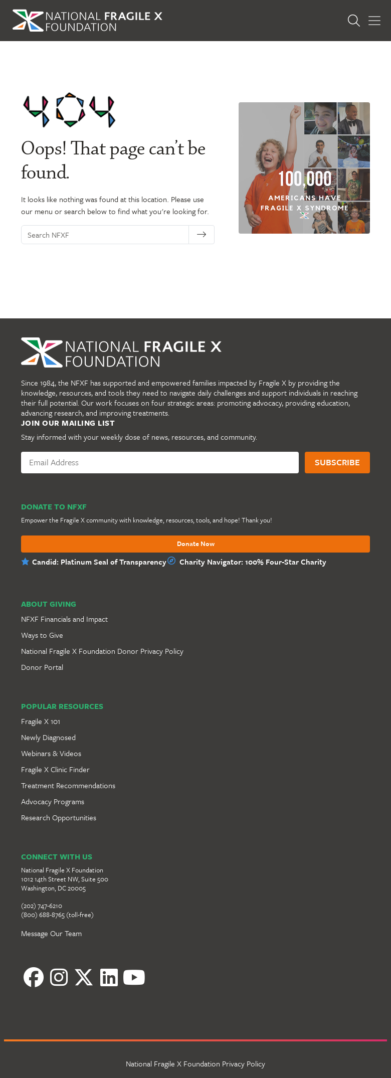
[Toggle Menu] (374, 21)
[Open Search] (356, 21)
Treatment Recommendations (68, 785)
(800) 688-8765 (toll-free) (57, 914)
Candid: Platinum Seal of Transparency (99, 562)
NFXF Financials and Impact (64, 618)
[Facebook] (33, 977)
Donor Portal (42, 666)
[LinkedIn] (108, 977)
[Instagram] (58, 977)
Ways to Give (42, 634)
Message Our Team (51, 933)
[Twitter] (83, 977)
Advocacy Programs (52, 801)
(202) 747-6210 (41, 905)
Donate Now (196, 544)
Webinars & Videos (51, 753)
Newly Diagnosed (48, 737)
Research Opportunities (58, 817)
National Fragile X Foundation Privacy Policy (195, 1063)
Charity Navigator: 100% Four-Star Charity (252, 562)
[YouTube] (133, 977)
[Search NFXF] (107, 234)
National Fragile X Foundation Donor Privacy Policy (102, 650)
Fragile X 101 (40, 721)
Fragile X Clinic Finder (55, 769)
